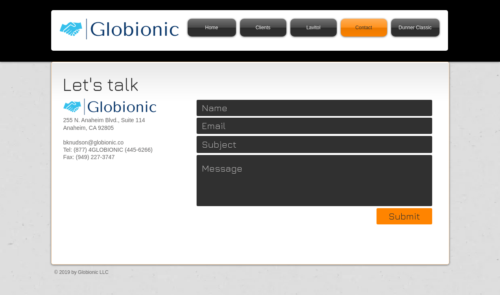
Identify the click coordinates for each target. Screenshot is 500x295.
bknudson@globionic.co (93, 142)
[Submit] (404, 216)
